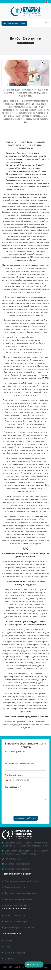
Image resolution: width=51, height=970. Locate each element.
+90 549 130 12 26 (13, 858)
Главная (8, 940)
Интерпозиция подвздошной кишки (21, 881)
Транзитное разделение (15, 887)
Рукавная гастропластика (16, 915)
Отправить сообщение (25, 818)
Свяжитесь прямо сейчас (14, 23)
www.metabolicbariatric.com (17, 869)
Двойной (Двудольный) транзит (19, 927)
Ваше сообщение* (13, 787)
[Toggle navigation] (46, 23)
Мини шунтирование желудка (18, 899)
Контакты (8, 958)
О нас (7, 946)
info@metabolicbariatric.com (17, 864)
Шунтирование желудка (15, 921)
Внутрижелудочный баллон (17, 905)
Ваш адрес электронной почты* (19, 763)
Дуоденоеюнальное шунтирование (20, 893)
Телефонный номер (14, 775)
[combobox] (9, 780)
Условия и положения (14, 952)
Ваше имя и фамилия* (15, 751)
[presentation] (24, 808)
